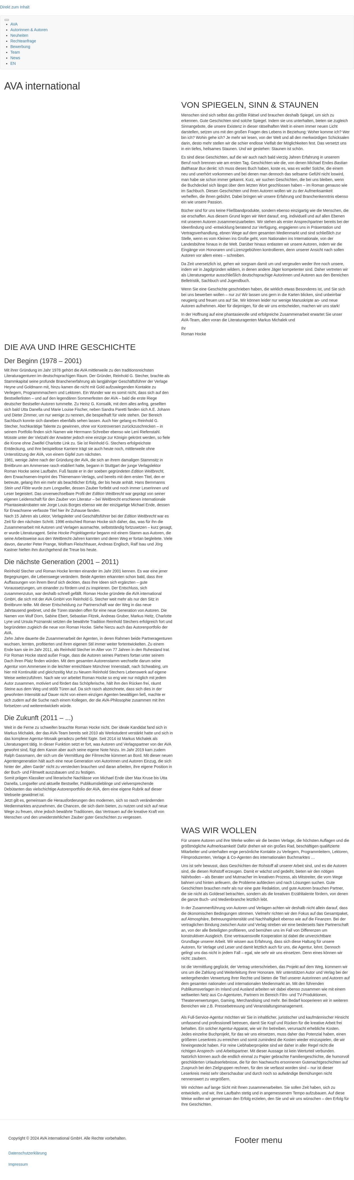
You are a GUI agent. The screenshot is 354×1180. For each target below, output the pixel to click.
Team (15, 52)
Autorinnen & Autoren (29, 30)
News (15, 58)
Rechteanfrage (23, 41)
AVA (14, 24)
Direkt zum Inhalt (14, 7)
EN (13, 63)
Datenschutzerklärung (27, 1153)
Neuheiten (19, 35)
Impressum (18, 1164)
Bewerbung (20, 46)
